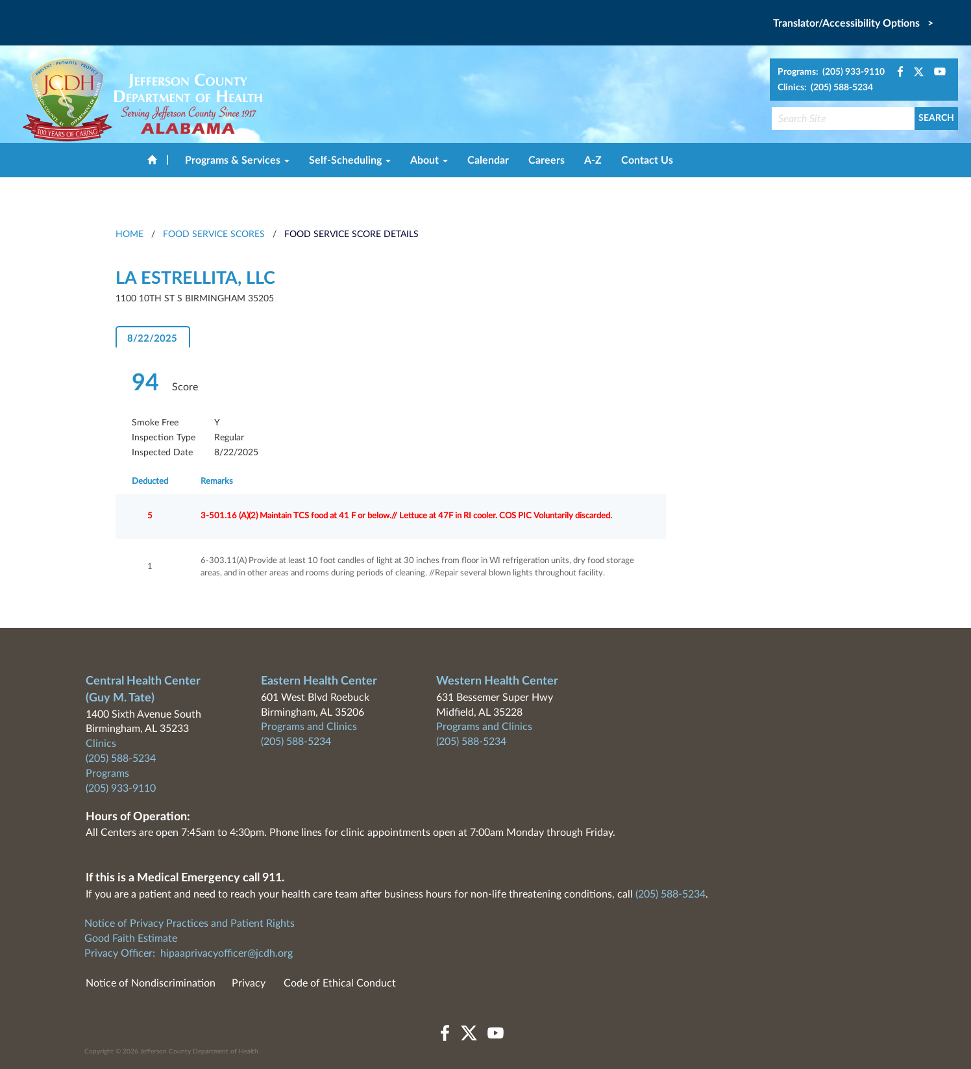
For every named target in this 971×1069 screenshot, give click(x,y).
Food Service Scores (214, 234)
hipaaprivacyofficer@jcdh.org (226, 953)
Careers (546, 160)
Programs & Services (237, 160)
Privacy (248, 983)
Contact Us (647, 160)
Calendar (488, 160)
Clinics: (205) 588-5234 (825, 87)
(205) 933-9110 (121, 788)
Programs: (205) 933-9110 (831, 72)
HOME (129, 234)
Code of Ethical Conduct (340, 983)
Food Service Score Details (351, 234)
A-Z (593, 160)
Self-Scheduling (350, 160)
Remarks (217, 481)
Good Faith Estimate (130, 938)
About (429, 160)
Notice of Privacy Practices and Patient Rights (189, 923)
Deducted (150, 481)
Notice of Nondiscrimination (150, 983)
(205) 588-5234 (121, 758)
